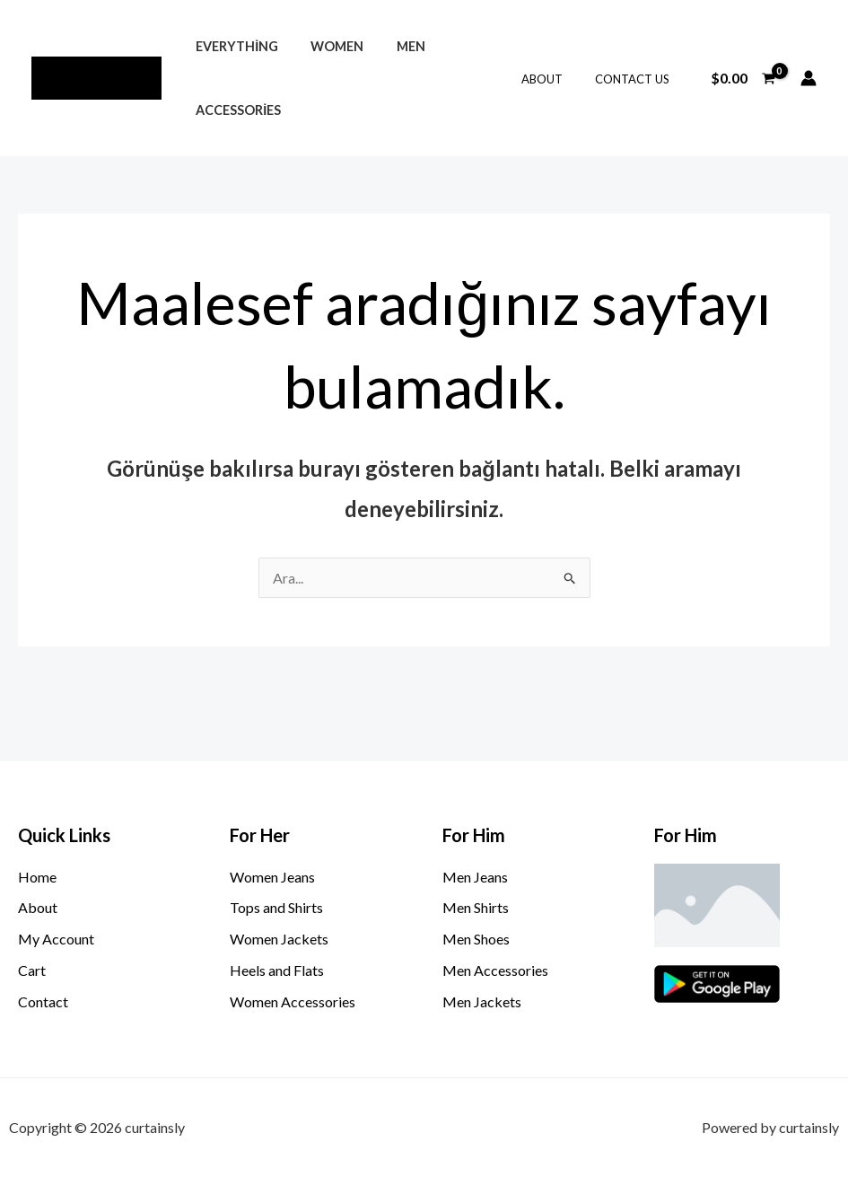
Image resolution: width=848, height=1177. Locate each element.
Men (394, 46)
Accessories (234, 110)
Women (327, 46)
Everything (233, 46)
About (554, 79)
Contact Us (636, 79)
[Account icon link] (808, 78)
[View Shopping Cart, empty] (742, 78)
